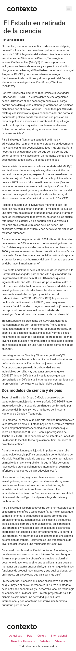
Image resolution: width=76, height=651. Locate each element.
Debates (45, 641)
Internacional (59, 635)
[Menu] (69, 8)
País (29, 635)
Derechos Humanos (23, 641)
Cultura (41, 635)
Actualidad (15, 635)
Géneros (60, 641)
